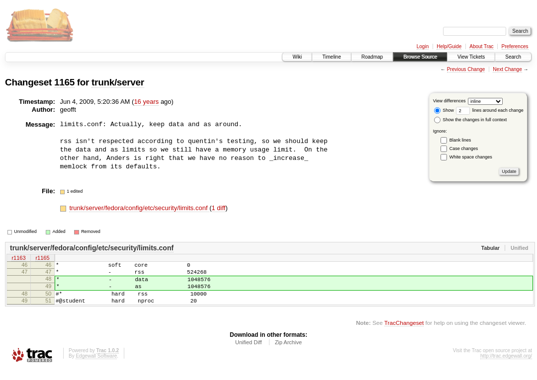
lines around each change (490, 110)
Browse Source (420, 57)
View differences (449, 100)
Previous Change (466, 69)
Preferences (515, 46)
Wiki (297, 57)
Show (444, 110)
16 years (146, 101)
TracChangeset (404, 333)
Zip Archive (288, 353)
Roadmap (372, 57)
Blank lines (460, 140)
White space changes (470, 156)
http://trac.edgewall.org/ (506, 366)
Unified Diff (248, 353)
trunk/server (117, 82)
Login (423, 46)
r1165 (42, 258)
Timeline (331, 57)
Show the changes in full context (470, 119)
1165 (64, 82)
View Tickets (471, 57)
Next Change (507, 69)
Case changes (463, 148)
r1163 (18, 258)
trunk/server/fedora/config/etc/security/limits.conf (139, 208)
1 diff (219, 208)
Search (513, 57)
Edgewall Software (96, 366)
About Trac (481, 46)
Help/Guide (449, 46)
